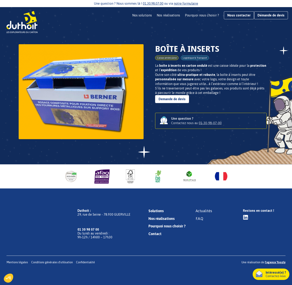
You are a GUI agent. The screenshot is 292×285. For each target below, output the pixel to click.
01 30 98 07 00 (88, 229)
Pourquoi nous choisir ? (202, 15)
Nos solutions (142, 15)
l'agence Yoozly (275, 262)
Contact (154, 234)
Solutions (156, 211)
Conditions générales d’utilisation (52, 262)
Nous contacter (239, 15)
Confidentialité (85, 262)
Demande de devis (271, 15)
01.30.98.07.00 (153, 3)
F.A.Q (199, 218)
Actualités (204, 211)
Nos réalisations (168, 15)
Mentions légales (17, 262)
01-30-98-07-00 (210, 123)
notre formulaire (186, 3)
